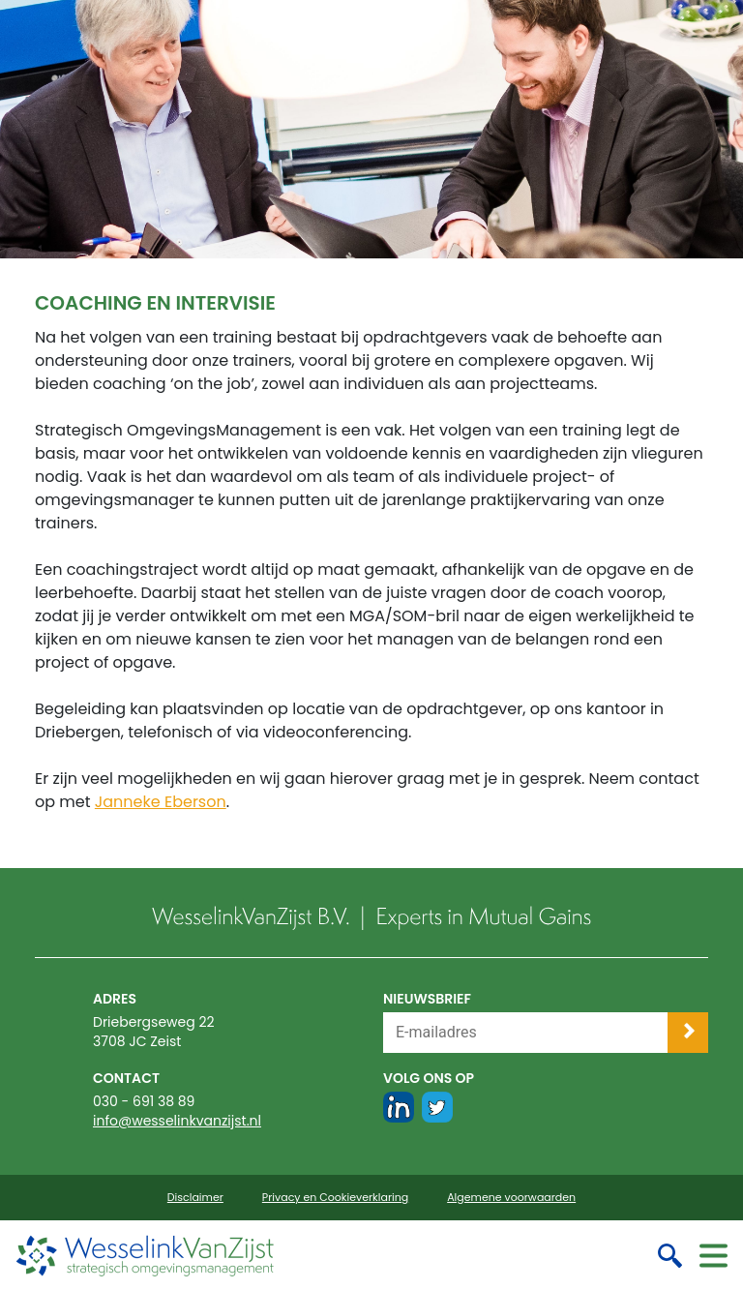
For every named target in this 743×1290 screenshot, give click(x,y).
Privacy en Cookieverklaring (335, 1197)
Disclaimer (195, 1197)
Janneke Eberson (160, 802)
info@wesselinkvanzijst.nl (177, 1120)
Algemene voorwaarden (511, 1197)
